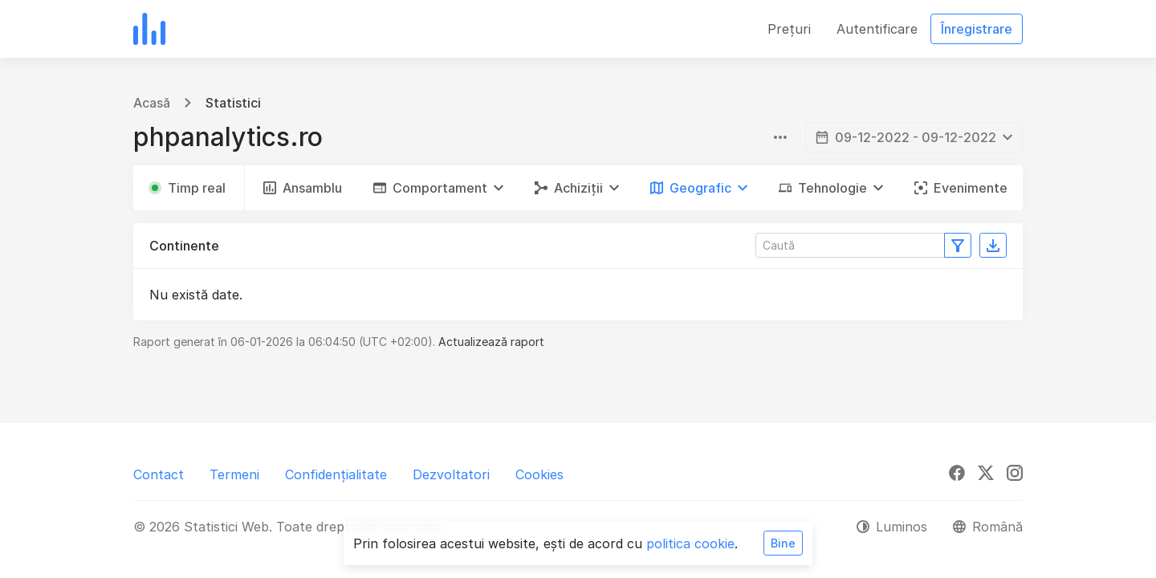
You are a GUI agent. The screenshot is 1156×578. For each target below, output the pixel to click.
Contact (158, 474)
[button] (438, 187)
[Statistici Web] (149, 29)
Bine (783, 543)
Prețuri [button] (789, 29)
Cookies (539, 474)
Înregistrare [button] (976, 29)
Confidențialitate (336, 474)
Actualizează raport (491, 341)
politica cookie (690, 543)
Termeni (234, 474)
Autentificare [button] (877, 29)
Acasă (151, 103)
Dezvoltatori (451, 474)
